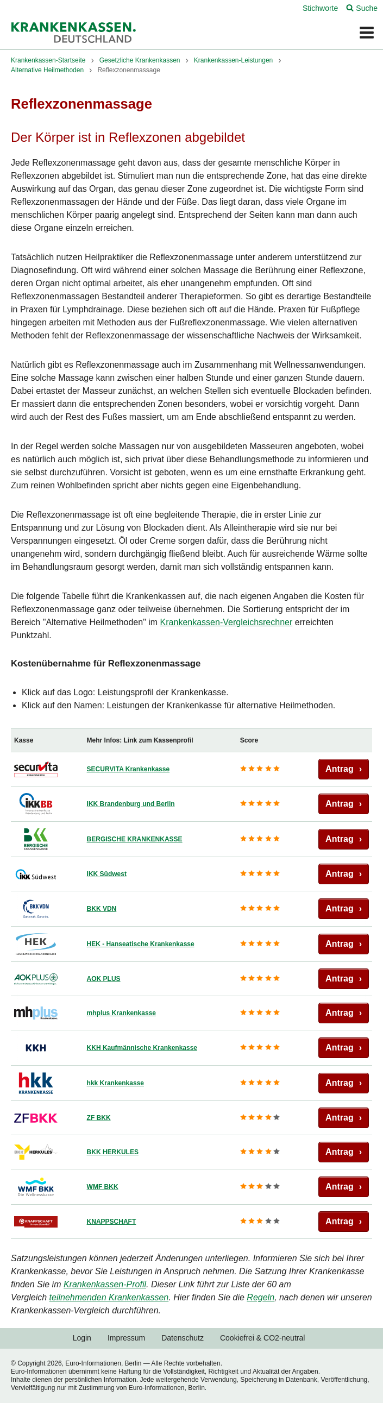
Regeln (260, 1297)
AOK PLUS (104, 979)
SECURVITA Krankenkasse (128, 769)
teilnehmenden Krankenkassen (109, 1297)
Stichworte (320, 8)
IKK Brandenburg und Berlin (131, 804)
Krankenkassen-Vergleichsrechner (226, 622)
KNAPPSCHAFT (111, 1221)
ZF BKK (99, 1118)
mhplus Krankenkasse (121, 1013)
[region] (191, 983)
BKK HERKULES (113, 1152)
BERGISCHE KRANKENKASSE (135, 839)
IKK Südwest (107, 874)
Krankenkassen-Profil (105, 1284)
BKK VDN (102, 909)
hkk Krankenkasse (115, 1083)
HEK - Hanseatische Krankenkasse (140, 944)
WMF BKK (102, 1187)
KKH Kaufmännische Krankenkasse (142, 1048)
